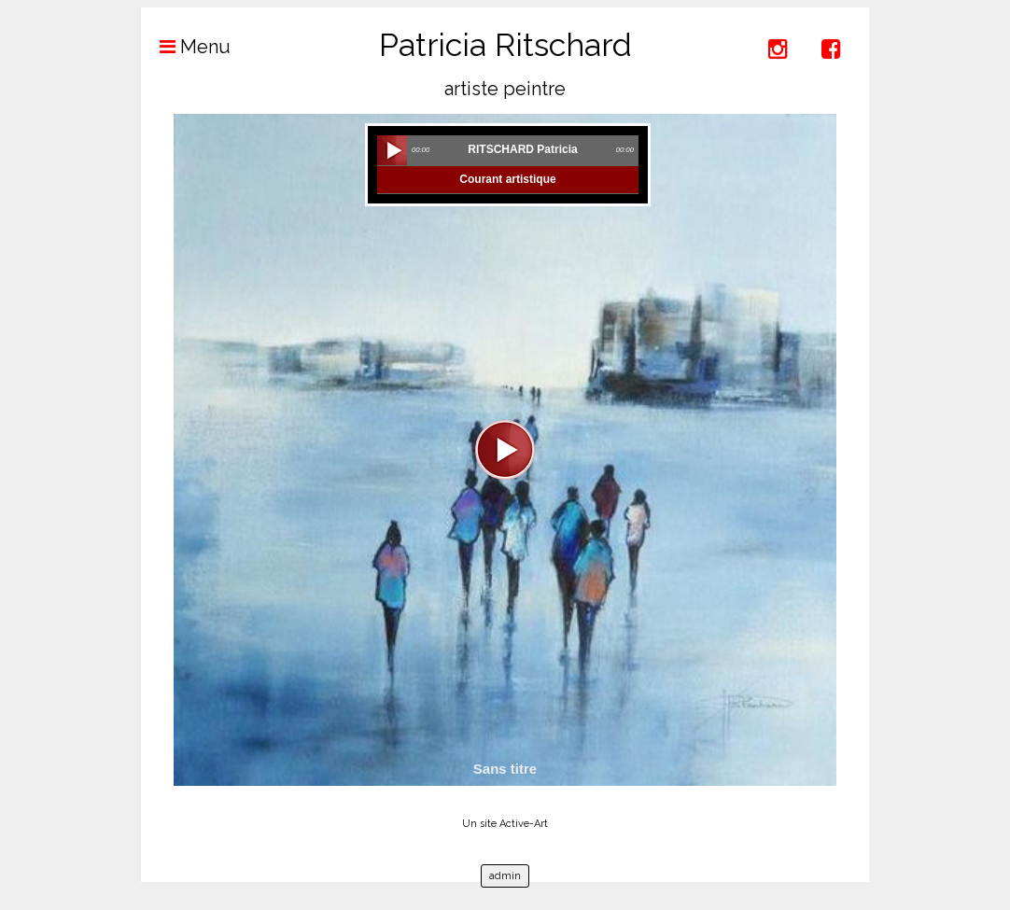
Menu (186, 46)
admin (505, 876)
